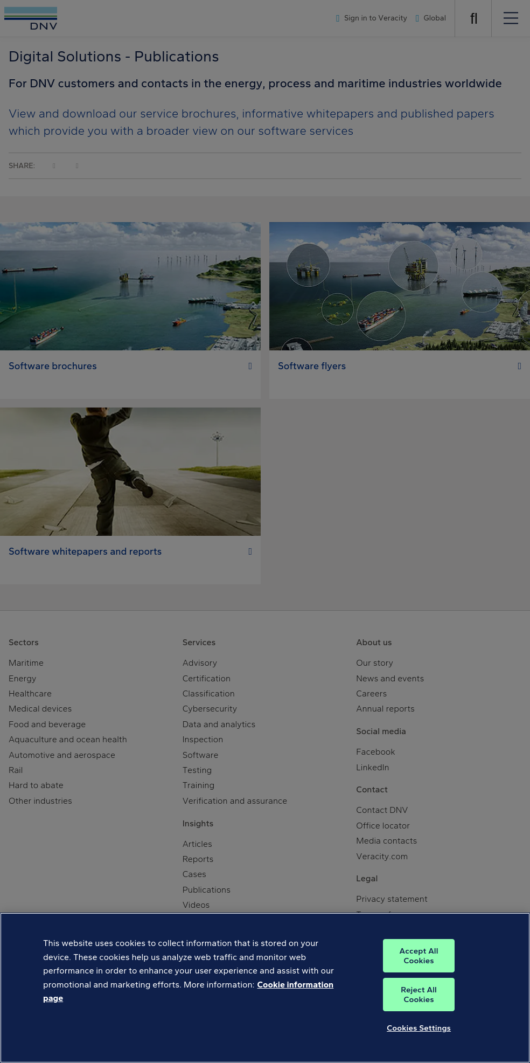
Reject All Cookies (419, 994)
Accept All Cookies (419, 955)
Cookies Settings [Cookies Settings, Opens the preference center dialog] (419, 1028)
